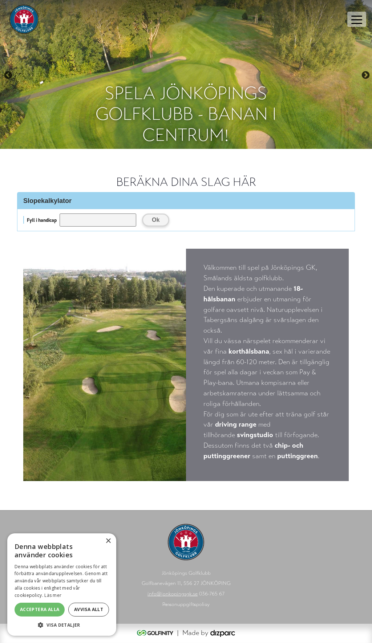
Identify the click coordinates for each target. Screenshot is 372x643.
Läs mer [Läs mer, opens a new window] (52, 595)
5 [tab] (202, 136)
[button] (62, 624)
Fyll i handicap (42, 220)
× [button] (108, 541)
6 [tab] (213, 136)
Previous (7, 74)
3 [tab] (180, 136)
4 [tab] (191, 136)
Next (364, 74)
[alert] (61, 584)
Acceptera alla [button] (40, 609)
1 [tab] (158, 136)
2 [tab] (169, 136)
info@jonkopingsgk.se (172, 594)
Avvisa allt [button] (88, 609)
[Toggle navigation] (356, 19)
